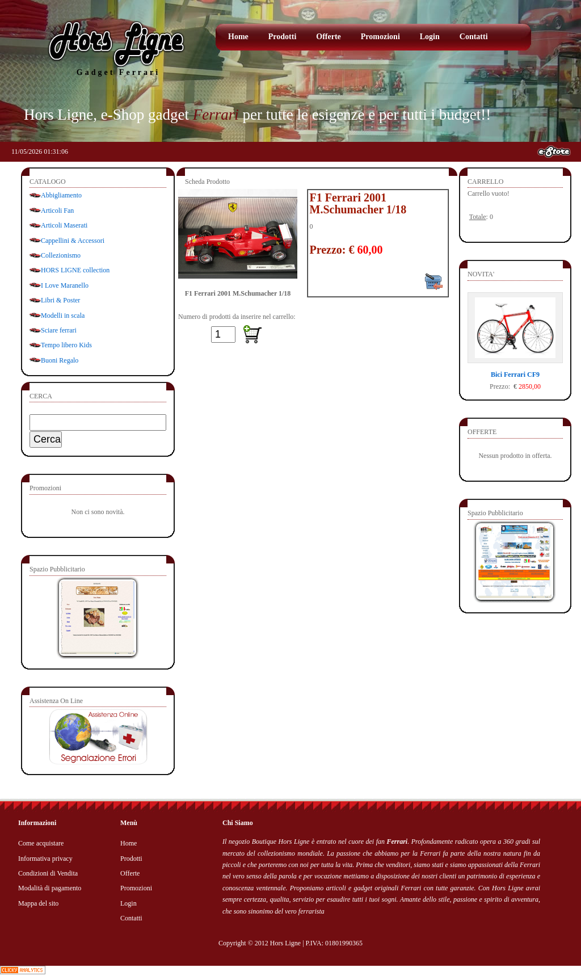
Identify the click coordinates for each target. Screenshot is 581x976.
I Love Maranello (65, 285)
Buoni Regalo (59, 360)
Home (238, 36)
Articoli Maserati (64, 225)
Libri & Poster (60, 300)
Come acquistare (41, 843)
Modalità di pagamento (49, 888)
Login (430, 36)
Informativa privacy (45, 859)
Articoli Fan (57, 210)
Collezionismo (61, 255)
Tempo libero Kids (66, 345)
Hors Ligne (285, 943)
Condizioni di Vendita (48, 873)
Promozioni (380, 36)
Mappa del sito (38, 903)
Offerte (328, 36)
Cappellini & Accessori (72, 241)
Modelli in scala (63, 315)
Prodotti (282, 36)
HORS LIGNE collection (75, 270)
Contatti (474, 36)
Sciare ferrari (59, 330)
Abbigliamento (61, 195)
